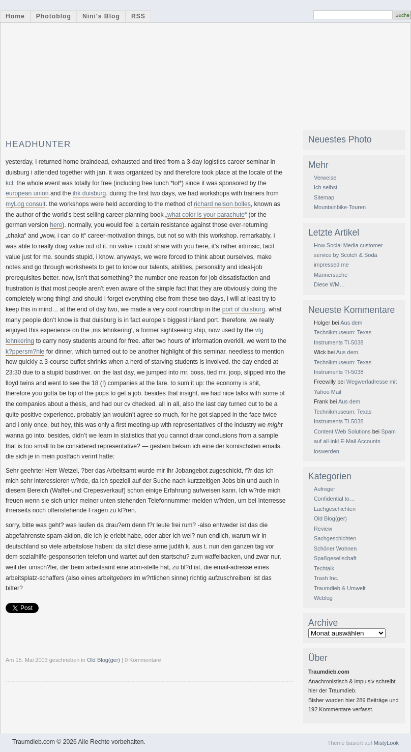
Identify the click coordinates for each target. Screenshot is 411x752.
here (56, 224)
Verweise (325, 178)
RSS (138, 16)
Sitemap (324, 197)
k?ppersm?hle (25, 351)
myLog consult (25, 204)
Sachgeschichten (335, 538)
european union (27, 193)
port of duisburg (243, 309)
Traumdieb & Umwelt (340, 588)
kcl (9, 183)
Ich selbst (325, 187)
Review (323, 529)
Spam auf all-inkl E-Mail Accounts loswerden (355, 441)
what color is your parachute (206, 214)
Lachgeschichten (335, 509)
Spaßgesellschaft (335, 558)
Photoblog (53, 16)
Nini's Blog (101, 16)
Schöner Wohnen (335, 548)
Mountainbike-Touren (340, 207)
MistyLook (386, 743)
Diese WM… (329, 284)
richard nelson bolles (222, 204)
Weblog (323, 598)
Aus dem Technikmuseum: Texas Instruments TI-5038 (342, 332)
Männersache (330, 275)
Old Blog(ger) (103, 660)
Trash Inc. (326, 578)
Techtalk (324, 568)
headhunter (38, 144)
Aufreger (324, 489)
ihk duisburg (89, 193)
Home (15, 16)
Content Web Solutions (342, 431)
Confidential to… (334, 499)
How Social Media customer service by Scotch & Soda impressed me (348, 255)
